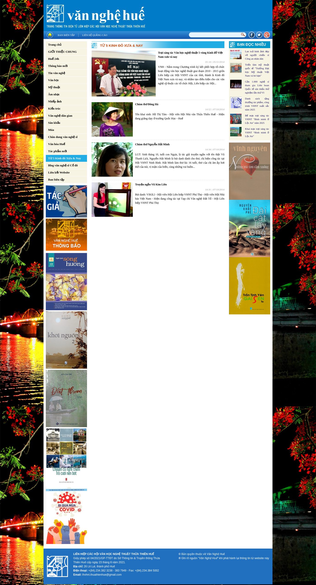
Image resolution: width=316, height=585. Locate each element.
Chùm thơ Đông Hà (146, 104)
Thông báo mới (58, 66)
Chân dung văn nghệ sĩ (62, 137)
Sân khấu (54, 122)
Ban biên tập (66, 35)
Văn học (53, 80)
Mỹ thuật (54, 87)
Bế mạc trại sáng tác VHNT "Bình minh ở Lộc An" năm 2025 (257, 119)
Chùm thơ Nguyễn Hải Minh (152, 144)
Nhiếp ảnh (55, 101)
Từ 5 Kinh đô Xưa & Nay (64, 158)
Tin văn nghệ (56, 73)
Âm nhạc (54, 94)
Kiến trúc (54, 108)
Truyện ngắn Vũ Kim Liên (151, 184)
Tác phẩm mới (57, 151)
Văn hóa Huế (56, 144)
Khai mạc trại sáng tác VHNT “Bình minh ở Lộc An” (257, 132)
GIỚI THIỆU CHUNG (62, 51)
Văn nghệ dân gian (60, 115)
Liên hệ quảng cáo (94, 35)
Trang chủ (54, 44)
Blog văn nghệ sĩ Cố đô (63, 165)
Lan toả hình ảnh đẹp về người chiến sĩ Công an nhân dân (257, 55)
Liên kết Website (59, 172)
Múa (51, 130)
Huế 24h (53, 58)
